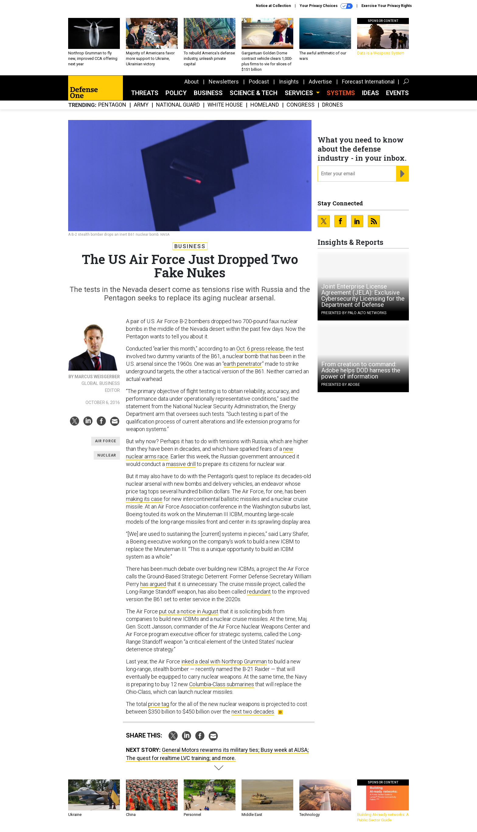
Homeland (264, 105)
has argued (153, 584)
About (191, 81)
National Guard (178, 105)
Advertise (320, 81)
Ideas (370, 93)
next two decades (253, 711)
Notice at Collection (273, 6)
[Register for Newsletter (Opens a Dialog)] (402, 174)
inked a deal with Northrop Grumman (224, 661)
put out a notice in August (188, 611)
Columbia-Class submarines (221, 684)
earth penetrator (243, 364)
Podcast (259, 81)
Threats (144, 93)
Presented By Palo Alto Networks (353, 313)
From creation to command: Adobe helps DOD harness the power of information (360, 370)
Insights (289, 81)
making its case (144, 499)
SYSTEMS (341, 93)
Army (141, 105)
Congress (301, 105)
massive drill (181, 464)
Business (208, 93)
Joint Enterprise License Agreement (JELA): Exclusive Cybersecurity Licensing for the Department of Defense (363, 295)
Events (397, 93)
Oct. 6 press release (260, 348)
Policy (176, 93)
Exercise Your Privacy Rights (386, 6)
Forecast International (368, 81)
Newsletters (224, 81)
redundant (259, 591)
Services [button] (300, 93)
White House (225, 105)
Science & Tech (253, 93)
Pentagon (112, 105)
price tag (158, 704)
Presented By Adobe (340, 384)
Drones (332, 105)
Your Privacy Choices (326, 6)
